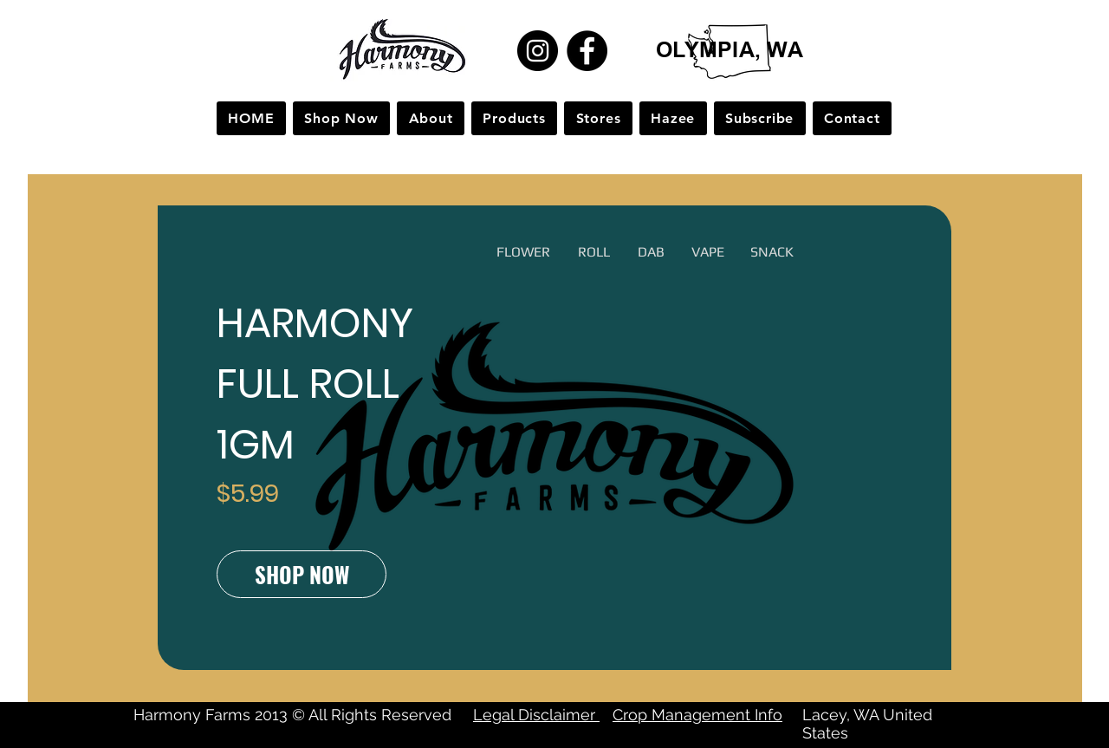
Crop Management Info (697, 715)
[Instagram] (537, 50)
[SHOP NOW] (301, 574)
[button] (520, 252)
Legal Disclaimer (536, 715)
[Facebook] (587, 50)
